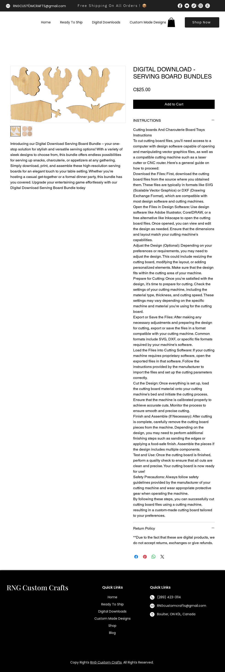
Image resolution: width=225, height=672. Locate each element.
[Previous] (28, 6)
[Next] (196, 6)
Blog (112, 632)
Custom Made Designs (112, 618)
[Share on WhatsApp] (153, 556)
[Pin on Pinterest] (145, 556)
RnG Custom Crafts (106, 662)
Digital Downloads (112, 611)
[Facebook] (180, 5)
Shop (112, 625)
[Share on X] (162, 556)
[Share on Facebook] (136, 556)
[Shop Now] (202, 22)
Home (112, 597)
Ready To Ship (112, 604)
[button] (171, 22)
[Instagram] (200, 5)
